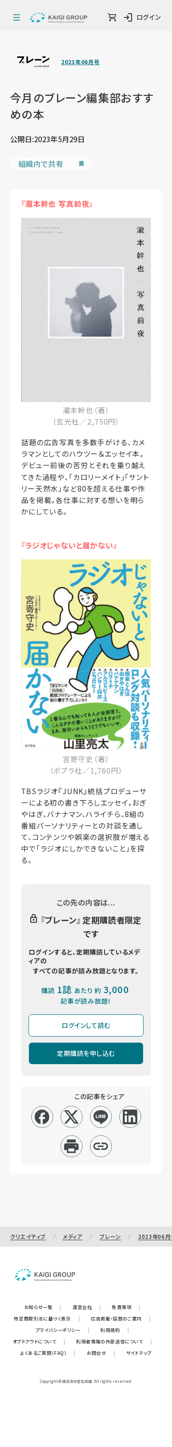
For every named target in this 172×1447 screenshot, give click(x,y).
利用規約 (114, 1329)
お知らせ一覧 (42, 1306)
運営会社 (86, 1306)
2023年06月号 (80, 62)
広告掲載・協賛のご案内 (120, 1318)
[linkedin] (130, 1117)
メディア (73, 1236)
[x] (71, 1117)
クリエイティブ (28, 1236)
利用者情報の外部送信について (114, 1341)
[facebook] (42, 1117)
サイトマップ (139, 1352)
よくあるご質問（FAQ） (48, 1352)
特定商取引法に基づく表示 (47, 1318)
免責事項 (126, 1306)
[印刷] (71, 1146)
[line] (100, 1117)
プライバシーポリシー (63, 1329)
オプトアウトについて (39, 1341)
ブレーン (110, 1236)
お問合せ (101, 1352)
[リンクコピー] (100, 1146)
